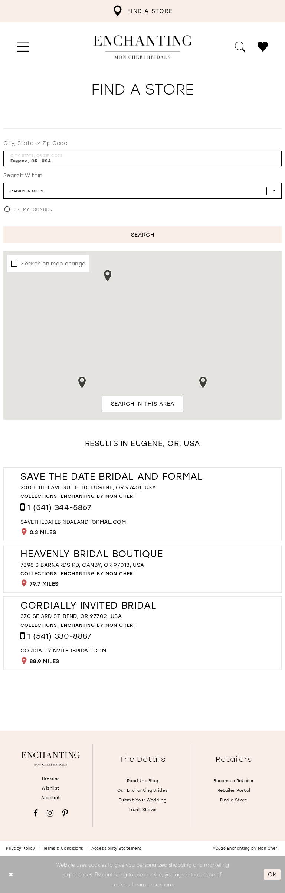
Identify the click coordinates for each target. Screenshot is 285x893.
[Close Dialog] (10, 874)
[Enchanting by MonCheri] (50, 759)
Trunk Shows (142, 809)
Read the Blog (142, 780)
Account (50, 798)
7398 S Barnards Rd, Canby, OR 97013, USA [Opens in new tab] (82, 565)
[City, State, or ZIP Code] (142, 158)
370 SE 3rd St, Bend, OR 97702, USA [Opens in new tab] (71, 616)
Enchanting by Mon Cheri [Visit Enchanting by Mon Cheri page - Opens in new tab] (98, 496)
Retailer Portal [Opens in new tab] (233, 790)
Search (142, 235)
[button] (23, 47)
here (167, 884)
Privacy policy (20, 848)
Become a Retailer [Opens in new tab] (233, 780)
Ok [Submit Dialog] (272, 874)
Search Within (22, 175)
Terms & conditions (63, 848)
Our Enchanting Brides (142, 790)
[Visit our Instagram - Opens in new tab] (50, 813)
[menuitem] (142, 11)
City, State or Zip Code (35, 143)
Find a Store (234, 800)
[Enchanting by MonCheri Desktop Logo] (143, 47)
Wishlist (50, 788)
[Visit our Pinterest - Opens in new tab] (65, 813)
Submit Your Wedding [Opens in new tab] (142, 800)
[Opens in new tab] (73, 522)
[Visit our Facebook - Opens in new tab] (35, 813)
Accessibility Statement (116, 848)
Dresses (51, 778)
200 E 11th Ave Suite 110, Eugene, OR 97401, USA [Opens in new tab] (88, 487)
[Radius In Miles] (142, 191)
